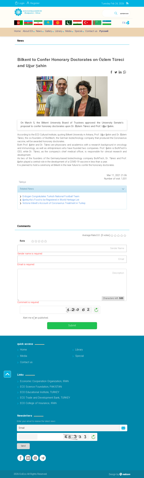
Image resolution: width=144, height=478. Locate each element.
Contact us (26, 362)
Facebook (20, 458)
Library (79, 350)
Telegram (42, 458)
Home (23, 350)
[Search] (107, 13)
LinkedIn (28, 458)
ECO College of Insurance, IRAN (38, 403)
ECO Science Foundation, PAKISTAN (41, 387)
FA (123, 23)
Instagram (35, 458)
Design (112, 474)
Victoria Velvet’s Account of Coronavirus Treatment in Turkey (54, 203)
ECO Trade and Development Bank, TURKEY (45, 398)
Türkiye (22, 182)
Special (79, 356)
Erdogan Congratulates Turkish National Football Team (51, 196)
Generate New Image (96, 310)
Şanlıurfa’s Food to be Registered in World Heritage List (51, 200)
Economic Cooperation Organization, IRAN (44, 381)
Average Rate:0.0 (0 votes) (96, 235)
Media (23, 356)
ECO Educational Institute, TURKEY (39, 392)
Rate (22, 241)
